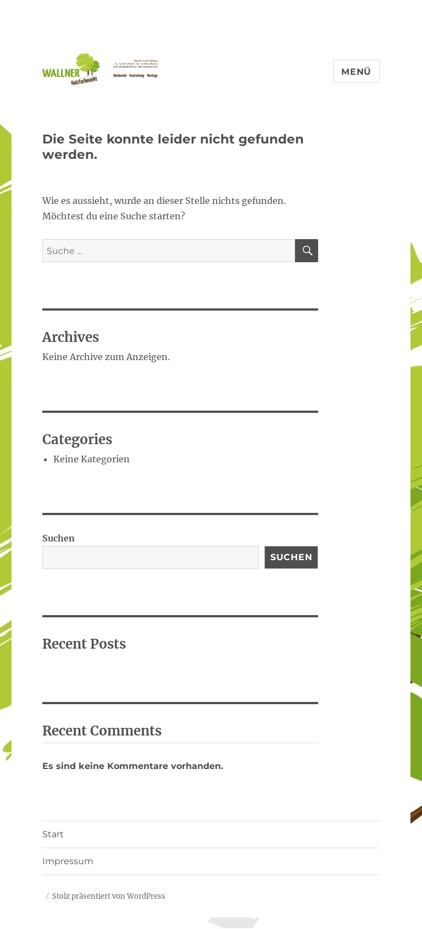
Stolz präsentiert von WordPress (108, 896)
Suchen (58, 538)
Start (53, 834)
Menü (356, 72)
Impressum (67, 861)
